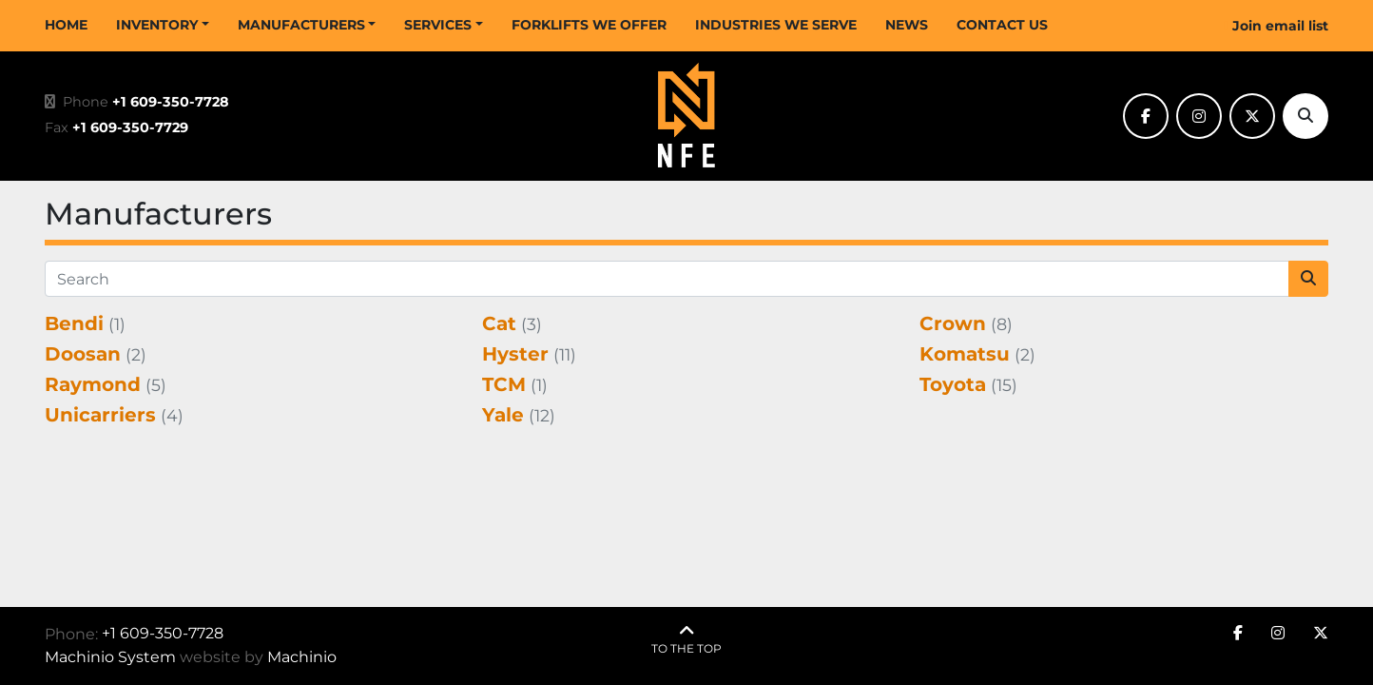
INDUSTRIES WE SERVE (776, 24)
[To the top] (686, 639)
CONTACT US (1002, 24)
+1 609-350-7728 (170, 101)
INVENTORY (157, 24)
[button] (162, 25)
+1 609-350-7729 (130, 127)
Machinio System (110, 657)
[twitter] (1252, 116)
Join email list (1280, 25)
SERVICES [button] (438, 24)
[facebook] (1146, 116)
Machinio (302, 657)
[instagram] (1199, 116)
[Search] (1305, 116)
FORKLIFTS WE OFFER (589, 24)
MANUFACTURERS (301, 24)
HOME (66, 24)
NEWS (906, 24)
